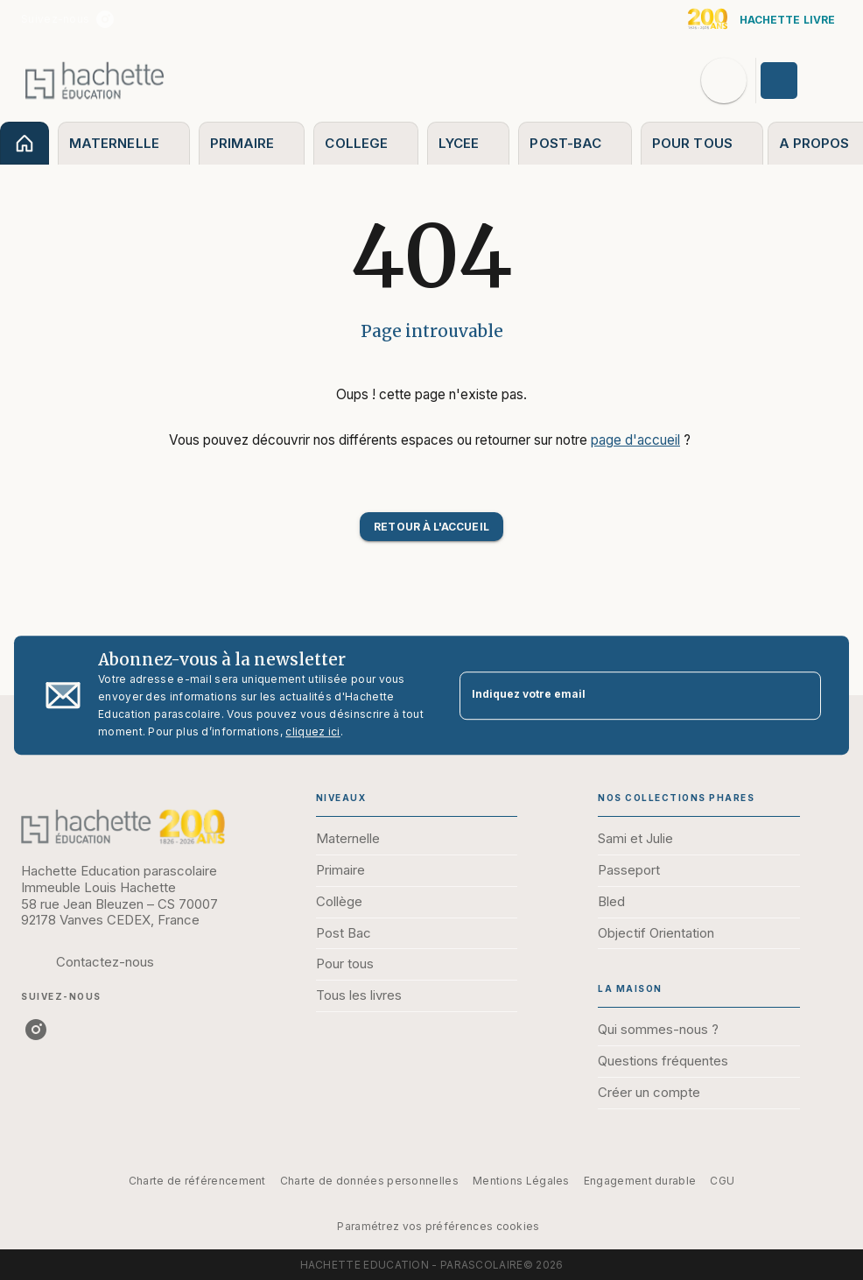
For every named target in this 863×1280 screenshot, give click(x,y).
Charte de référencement (197, 1180)
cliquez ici (312, 731)
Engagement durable (640, 1180)
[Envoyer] (800, 695)
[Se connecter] (799, 80)
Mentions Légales (521, 1180)
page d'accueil (635, 440)
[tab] (24, 143)
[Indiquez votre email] (618, 696)
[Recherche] (724, 80)
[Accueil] (94, 80)
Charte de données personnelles (369, 1180)
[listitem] (105, 19)
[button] (431, 526)
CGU (722, 1180)
